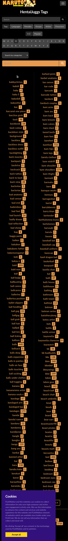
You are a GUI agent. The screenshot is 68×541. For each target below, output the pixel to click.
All (4, 41)
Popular (37, 34)
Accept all (16, 534)
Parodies (28, 26)
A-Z (28, 34)
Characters (59, 26)
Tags (6, 26)
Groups (39, 26)
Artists (48, 26)
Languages (16, 26)
